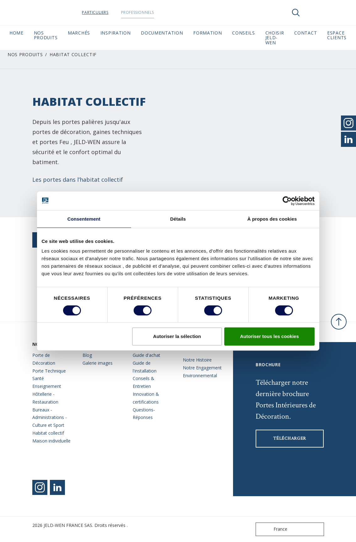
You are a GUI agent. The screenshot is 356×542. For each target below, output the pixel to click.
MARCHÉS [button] (79, 33)
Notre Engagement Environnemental (202, 371)
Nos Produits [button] (46, 35)
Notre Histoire (197, 360)
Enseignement (46, 386)
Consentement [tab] (83, 219)
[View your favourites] (314, 12)
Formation (207, 33)
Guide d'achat (146, 355)
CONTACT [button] (305, 33)
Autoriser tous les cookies (269, 336)
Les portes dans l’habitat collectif (77, 179)
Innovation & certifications (146, 398)
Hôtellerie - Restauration (45, 398)
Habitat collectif (48, 433)
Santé (38, 378)
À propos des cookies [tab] (272, 219)
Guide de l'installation (145, 367)
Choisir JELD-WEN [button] (274, 38)
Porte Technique (49, 371)
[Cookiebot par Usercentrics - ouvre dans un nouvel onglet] (287, 201)
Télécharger (289, 438)
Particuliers (107, 12)
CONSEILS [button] (243, 33)
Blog (87, 355)
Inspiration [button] (115, 33)
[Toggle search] (295, 12)
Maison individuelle (51, 441)
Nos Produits (25, 54)
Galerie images (97, 363)
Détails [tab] (178, 219)
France (272, 529)
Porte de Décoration (43, 359)
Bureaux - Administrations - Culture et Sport (49, 417)
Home (16, 33)
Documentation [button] (162, 33)
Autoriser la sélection (177, 336)
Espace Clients (337, 35)
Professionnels (149, 12)
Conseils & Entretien (143, 382)
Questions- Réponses (144, 414)
